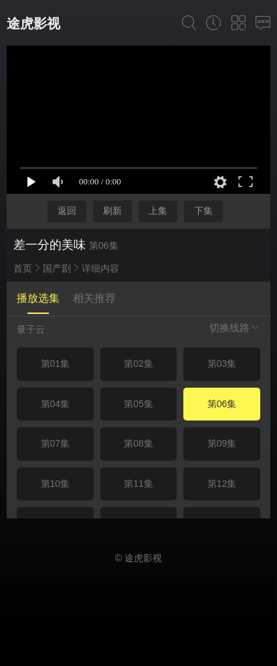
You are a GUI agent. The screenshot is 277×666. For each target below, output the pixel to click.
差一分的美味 (49, 245)
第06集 (222, 403)
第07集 (55, 443)
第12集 (222, 483)
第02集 (138, 363)
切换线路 (234, 327)
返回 (67, 210)
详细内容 (100, 268)
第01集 (55, 363)
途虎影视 (33, 23)
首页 (22, 268)
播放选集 (38, 298)
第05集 (138, 403)
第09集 (222, 443)
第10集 (55, 483)
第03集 (222, 363)
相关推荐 (94, 298)
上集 (158, 210)
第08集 (138, 443)
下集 (203, 210)
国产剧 (57, 268)
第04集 (55, 403)
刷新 (112, 210)
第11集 (138, 483)
